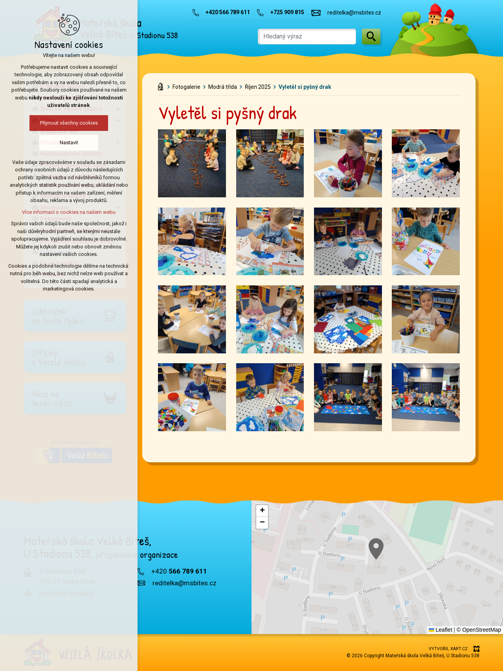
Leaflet (440, 630)
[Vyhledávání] (371, 36)
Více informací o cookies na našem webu (67, 212)
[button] (262, 511)
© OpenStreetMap (479, 630)
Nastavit (67, 142)
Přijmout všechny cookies (67, 123)
